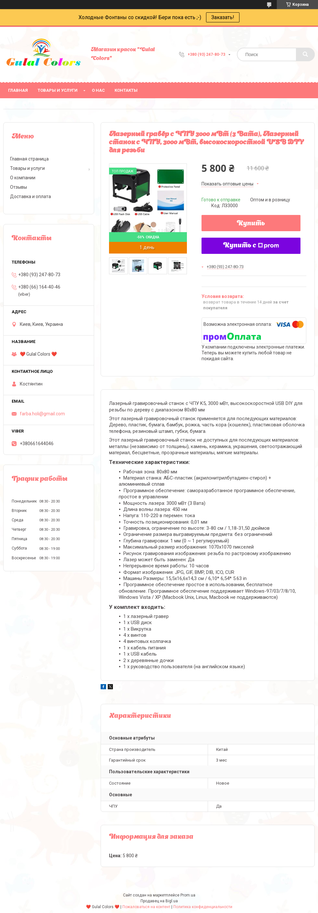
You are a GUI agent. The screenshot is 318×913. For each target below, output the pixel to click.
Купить (251, 223)
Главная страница (29, 158)
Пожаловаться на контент (146, 907)
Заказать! (222, 17)
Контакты (126, 90)
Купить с (251, 246)
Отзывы (18, 187)
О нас (98, 90)
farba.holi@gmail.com (42, 413)
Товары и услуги (58, 90)
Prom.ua (187, 895)
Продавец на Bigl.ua (159, 901)
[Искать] (305, 54)
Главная (18, 90)
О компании (22, 177)
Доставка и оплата (30, 196)
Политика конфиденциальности (202, 907)
